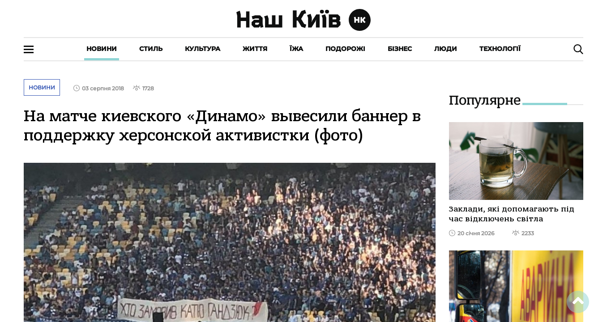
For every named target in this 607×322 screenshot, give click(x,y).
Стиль (150, 49)
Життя (255, 49)
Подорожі (345, 49)
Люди (445, 49)
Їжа (296, 49)
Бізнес (400, 49)
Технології (500, 49)
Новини (101, 49)
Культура (202, 49)
